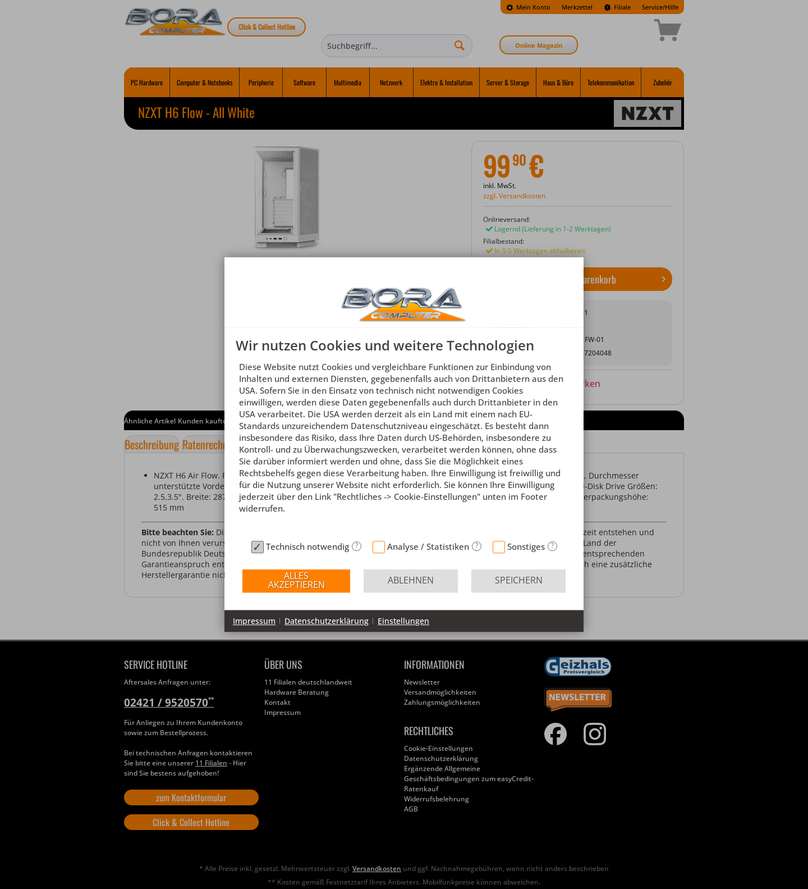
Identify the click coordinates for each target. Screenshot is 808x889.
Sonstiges (526, 546)
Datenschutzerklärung (326, 621)
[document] (404, 437)
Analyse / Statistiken (428, 546)
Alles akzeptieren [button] (296, 580)
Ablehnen (411, 580)
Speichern (519, 580)
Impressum (254, 621)
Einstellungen (403, 621)
